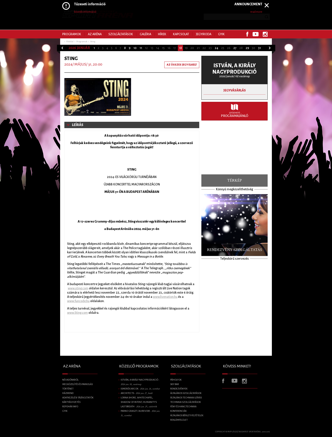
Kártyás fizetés (71, 402)
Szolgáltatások (120, 34)
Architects (136, 393)
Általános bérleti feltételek (186, 415)
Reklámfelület (179, 420)
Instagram (265, 34)
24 (216, 48)
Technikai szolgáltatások (185, 402)
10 (135, 48)
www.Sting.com (77, 312)
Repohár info (70, 406)
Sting (92, 41)
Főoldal (69, 41)
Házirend (67, 393)
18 (180, 48)
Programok (71, 34)
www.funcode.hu (78, 301)
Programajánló (234, 115)
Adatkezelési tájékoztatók (77, 397)
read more (256, 11)
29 (247, 48)
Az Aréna (95, 34)
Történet (67, 388)
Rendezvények (178, 388)
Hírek (162, 34)
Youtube (256, 34)
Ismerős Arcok (140, 388)
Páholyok (175, 379)
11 (141, 48)
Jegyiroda (203, 34)
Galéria (145, 34)
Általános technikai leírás (186, 397)
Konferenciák (178, 411)
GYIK (221, 34)
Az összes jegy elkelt (182, 64)
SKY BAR (174, 384)
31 (259, 48)
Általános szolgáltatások (185, 393)
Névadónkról (70, 379)
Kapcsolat (181, 34)
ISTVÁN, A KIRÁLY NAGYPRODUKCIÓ (234, 69)
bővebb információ (85, 11)
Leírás (77, 125)
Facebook (247, 34)
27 (235, 48)
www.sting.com (78, 288)
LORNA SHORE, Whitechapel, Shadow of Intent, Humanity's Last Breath (139, 402)
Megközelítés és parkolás (77, 384)
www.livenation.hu (165, 296)
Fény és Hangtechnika (183, 406)
